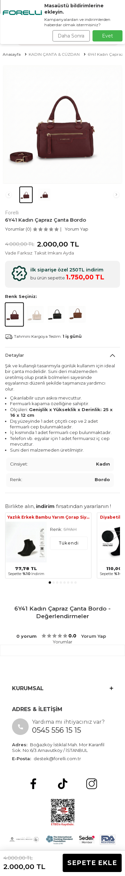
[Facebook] (33, 783)
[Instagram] (91, 783)
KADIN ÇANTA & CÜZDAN (54, 54)
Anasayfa (12, 54)
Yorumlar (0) (18, 229)
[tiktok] (62, 783)
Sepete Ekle (92, 863)
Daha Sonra (71, 36)
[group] (62, 124)
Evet (107, 36)
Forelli (12, 213)
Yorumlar (62, 641)
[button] (8, 194)
